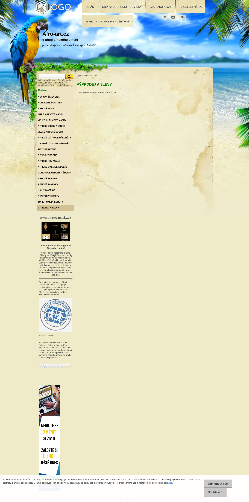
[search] (68, 76)
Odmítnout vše (218, 483)
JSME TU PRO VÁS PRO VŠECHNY (108, 21)
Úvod (79, 76)
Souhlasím (215, 492)
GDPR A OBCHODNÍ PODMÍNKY (122, 6)
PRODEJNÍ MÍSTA (191, 6)
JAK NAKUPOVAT (160, 6)
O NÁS (90, 6)
